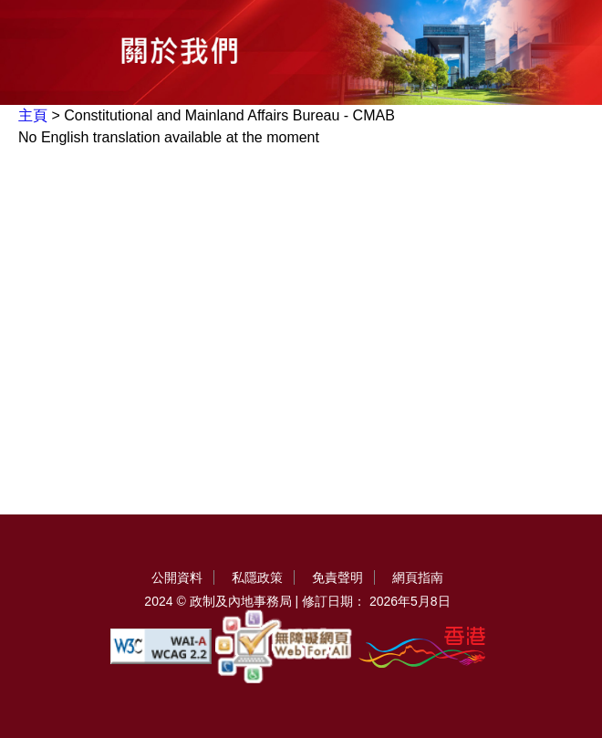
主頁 (32, 115)
